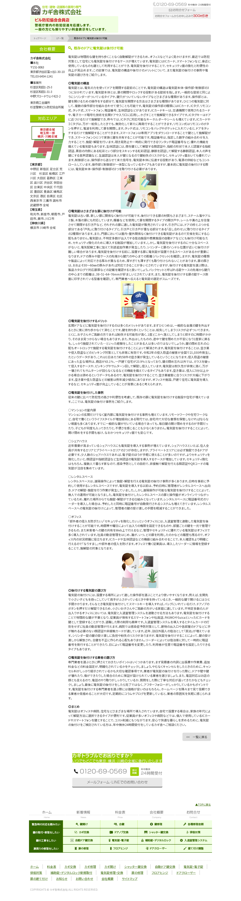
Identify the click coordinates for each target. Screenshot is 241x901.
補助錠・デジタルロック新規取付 (71, 872)
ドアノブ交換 (118, 832)
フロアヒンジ (119, 848)
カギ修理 (90, 866)
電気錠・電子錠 (119, 840)
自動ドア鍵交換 (81, 840)
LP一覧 (60, 38)
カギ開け (110, 866)
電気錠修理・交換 (112, 872)
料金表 (51, 866)
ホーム (34, 866)
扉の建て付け (39, 878)
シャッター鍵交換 (156, 832)
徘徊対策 (193, 832)
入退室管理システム (193, 840)
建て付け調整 (194, 848)
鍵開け (82, 824)
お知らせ (61, 878)
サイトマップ (129, 878)
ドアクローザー (156, 848)
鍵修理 (156, 824)
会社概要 (107, 878)
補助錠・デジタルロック (156, 840)
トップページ (40, 38)
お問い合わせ (84, 878)
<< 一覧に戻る (196, 737)
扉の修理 (82, 848)
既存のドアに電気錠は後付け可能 (90, 38)
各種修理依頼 (193, 824)
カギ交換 (81, 832)
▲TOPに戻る (203, 804)
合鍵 (119, 824)
